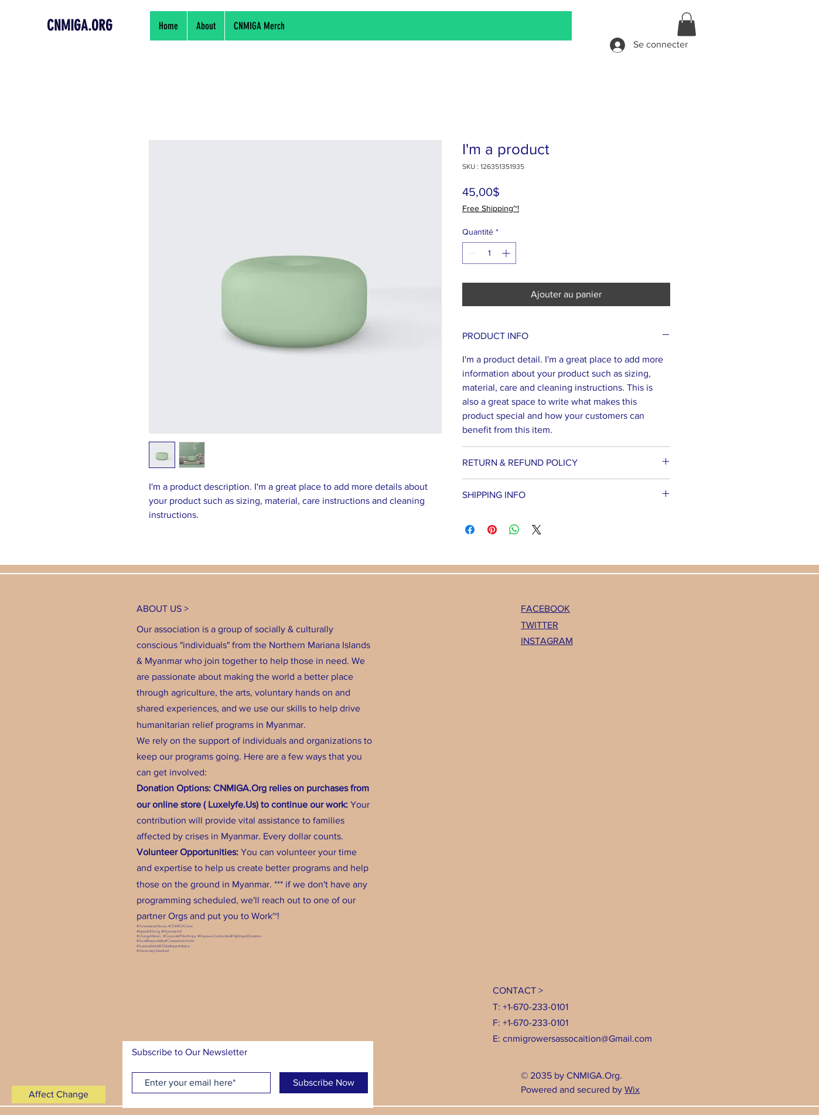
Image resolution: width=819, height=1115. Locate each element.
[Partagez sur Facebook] (470, 530)
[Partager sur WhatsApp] (514, 530)
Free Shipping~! (490, 208)
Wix (632, 1089)
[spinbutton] (489, 253)
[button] (687, 24)
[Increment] (507, 253)
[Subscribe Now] (323, 1082)
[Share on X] (537, 530)
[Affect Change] (58, 1094)
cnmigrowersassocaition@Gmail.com (577, 1038)
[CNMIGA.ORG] (100, 25)
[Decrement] (471, 253)
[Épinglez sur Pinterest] (492, 530)
